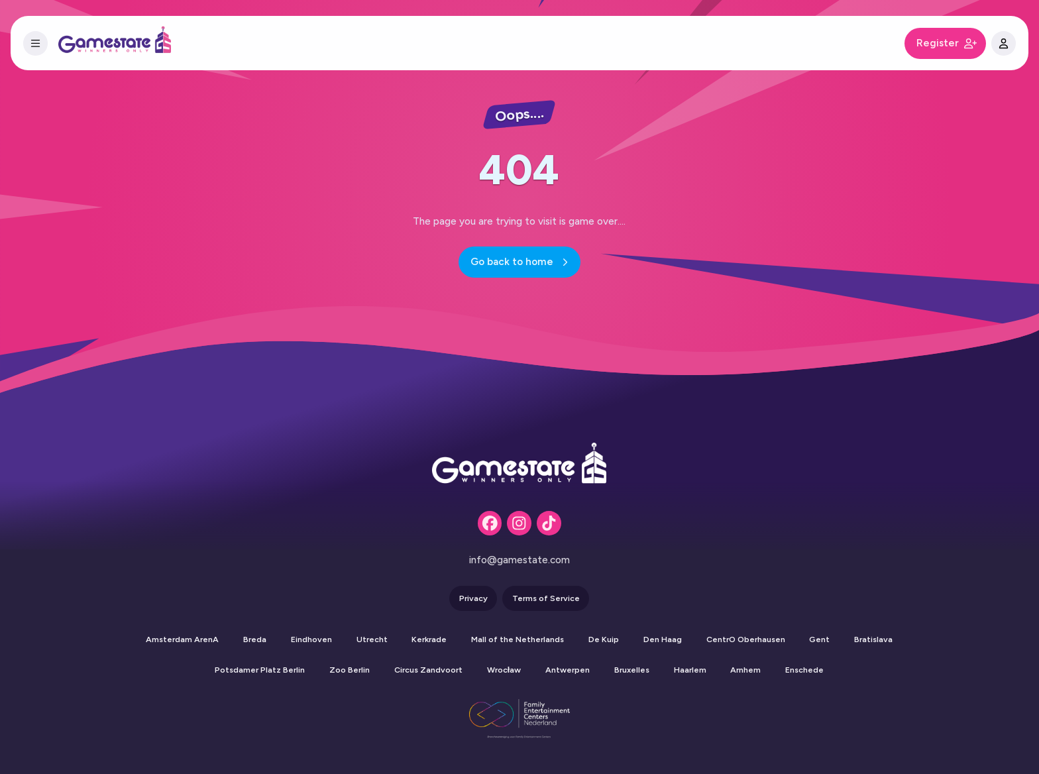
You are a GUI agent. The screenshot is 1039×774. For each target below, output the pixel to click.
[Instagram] (520, 523)
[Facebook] (490, 523)
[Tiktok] (549, 523)
